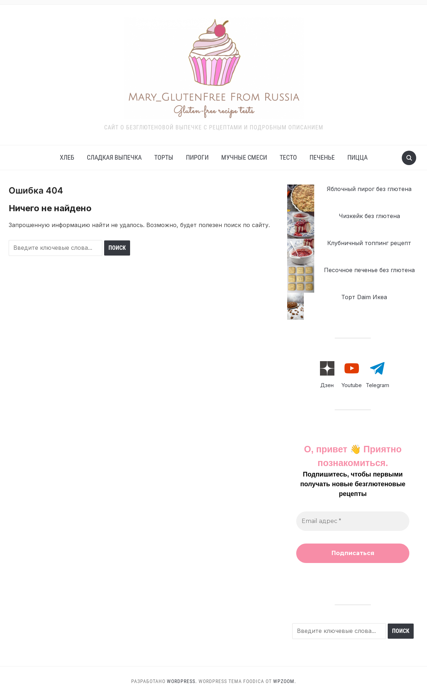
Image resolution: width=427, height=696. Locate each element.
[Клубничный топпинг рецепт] (300, 252)
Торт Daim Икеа (364, 297)
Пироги (197, 157)
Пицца (357, 157)
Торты (163, 157)
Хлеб (67, 157)
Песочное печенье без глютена (369, 270)
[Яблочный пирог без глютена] (300, 198)
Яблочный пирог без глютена (369, 188)
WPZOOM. (284, 681)
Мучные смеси (244, 157)
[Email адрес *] (352, 521)
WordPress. (182, 681)
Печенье (322, 157)
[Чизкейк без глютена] (300, 225)
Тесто (288, 157)
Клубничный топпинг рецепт (369, 243)
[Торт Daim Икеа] (295, 306)
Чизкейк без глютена (369, 216)
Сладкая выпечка (114, 157)
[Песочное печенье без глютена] (300, 279)
